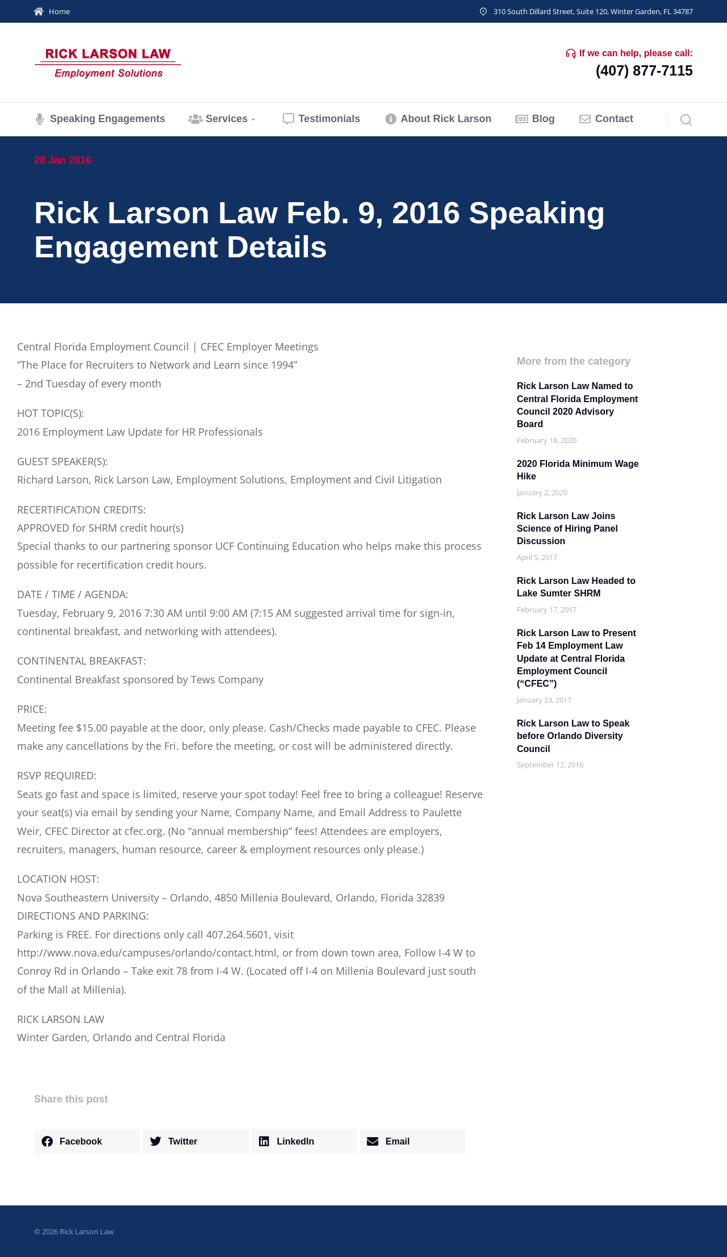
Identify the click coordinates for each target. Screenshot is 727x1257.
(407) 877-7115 (644, 70)
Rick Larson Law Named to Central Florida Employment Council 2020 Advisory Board (577, 405)
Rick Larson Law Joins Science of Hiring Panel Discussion (567, 528)
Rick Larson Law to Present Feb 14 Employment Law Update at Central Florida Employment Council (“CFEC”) (576, 658)
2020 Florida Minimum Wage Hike (578, 470)
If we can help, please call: (636, 53)
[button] (87, 1141)
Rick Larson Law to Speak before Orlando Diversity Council (573, 736)
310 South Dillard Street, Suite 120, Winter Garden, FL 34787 (593, 11)
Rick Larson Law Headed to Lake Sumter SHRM (576, 587)
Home (59, 11)
